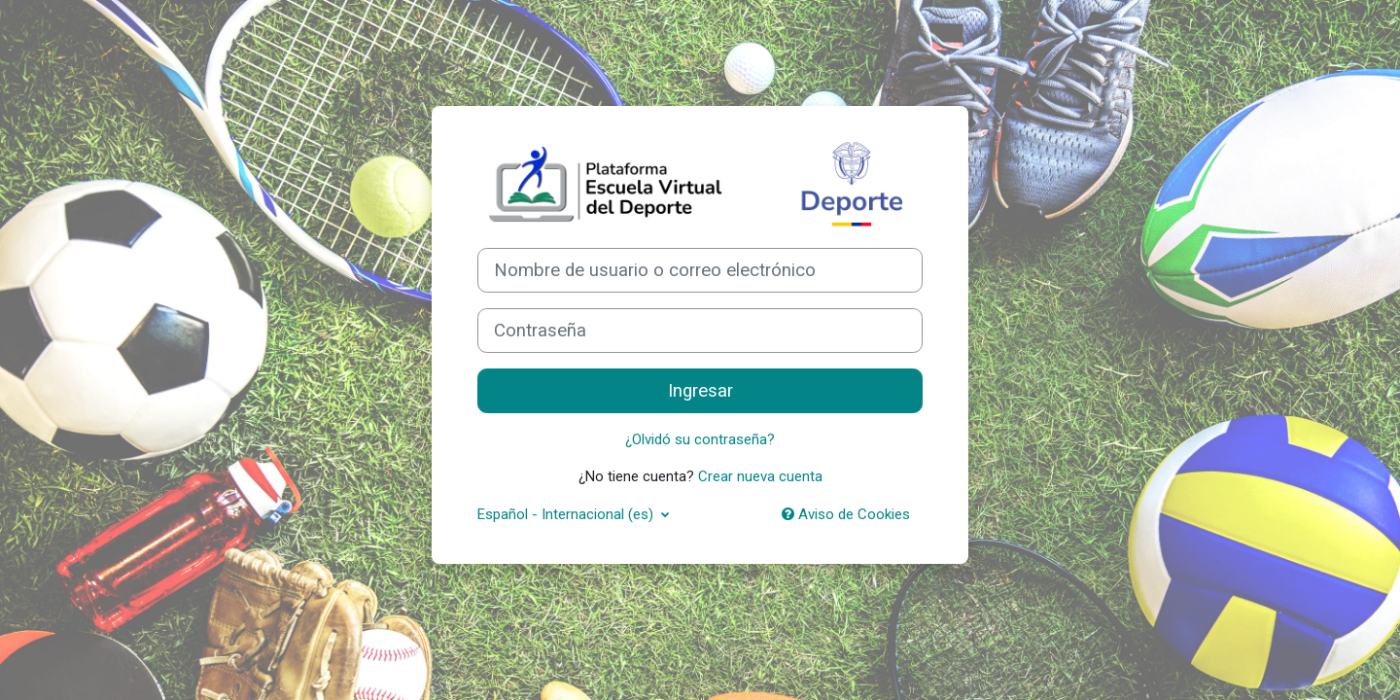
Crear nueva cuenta (760, 476)
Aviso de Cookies (846, 514)
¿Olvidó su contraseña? (700, 439)
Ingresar (700, 391)
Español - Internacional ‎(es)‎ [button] (567, 514)
